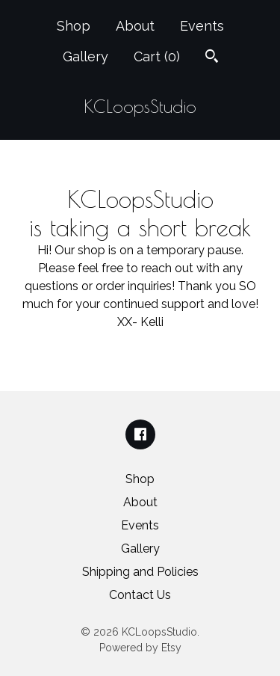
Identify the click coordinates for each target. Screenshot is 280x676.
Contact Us (140, 595)
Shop (73, 26)
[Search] (211, 58)
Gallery (85, 56)
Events (202, 26)
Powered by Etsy (140, 648)
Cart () (157, 56)
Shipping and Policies (140, 572)
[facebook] (140, 434)
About (135, 26)
